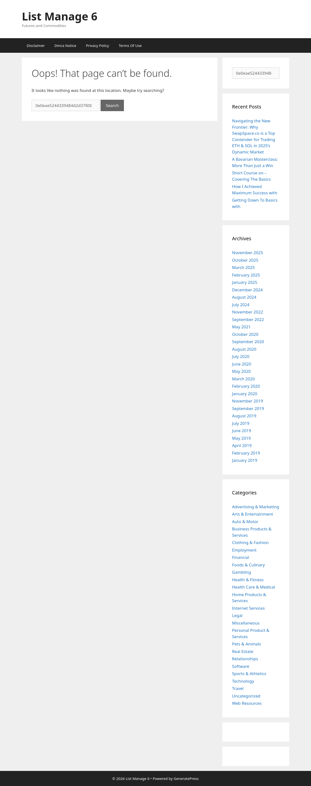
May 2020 (241, 371)
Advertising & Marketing (255, 506)
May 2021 (241, 327)
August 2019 (244, 416)
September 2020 (248, 341)
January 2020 (244, 393)
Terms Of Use (130, 45)
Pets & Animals (246, 644)
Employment (244, 550)
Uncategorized (246, 696)
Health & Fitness (248, 579)
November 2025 (247, 252)
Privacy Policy (97, 45)
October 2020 (245, 334)
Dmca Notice (65, 45)
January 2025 (244, 282)
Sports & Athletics (249, 673)
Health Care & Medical (253, 587)
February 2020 (246, 386)
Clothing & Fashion (250, 542)
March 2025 (243, 267)
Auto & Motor (245, 521)
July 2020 (241, 356)
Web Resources (247, 703)
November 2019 (247, 401)
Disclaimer (36, 45)
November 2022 (247, 312)
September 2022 (248, 319)
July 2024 (241, 304)
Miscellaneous (245, 623)
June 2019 (241, 430)
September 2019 (248, 408)
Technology (243, 681)
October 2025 (245, 260)
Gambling (241, 572)
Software (240, 666)
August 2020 (244, 349)
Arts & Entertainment (252, 514)
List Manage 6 (59, 16)
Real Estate (242, 651)
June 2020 (241, 364)
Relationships (245, 658)
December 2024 (247, 290)
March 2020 (243, 379)
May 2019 (241, 438)
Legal (237, 615)
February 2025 (246, 275)
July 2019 (241, 423)
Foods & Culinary (248, 565)
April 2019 (241, 445)
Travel (237, 688)
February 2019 (246, 453)
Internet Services (248, 608)
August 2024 (244, 297)
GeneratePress (186, 778)
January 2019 (244, 460)
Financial (240, 557)
